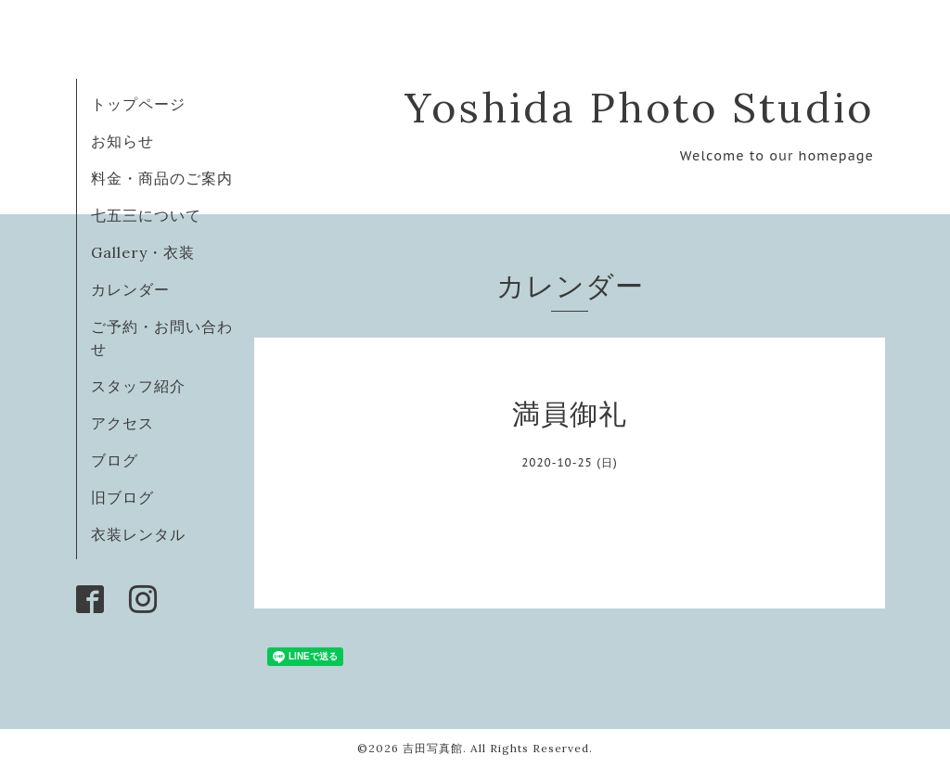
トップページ (138, 104)
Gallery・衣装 (143, 252)
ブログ (114, 460)
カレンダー (130, 289)
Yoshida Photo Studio (639, 107)
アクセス (122, 423)
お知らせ (122, 141)
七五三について (146, 215)
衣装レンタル (138, 534)
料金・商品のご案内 (162, 178)
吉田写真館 (433, 748)
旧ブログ (122, 497)
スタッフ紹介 (138, 386)
